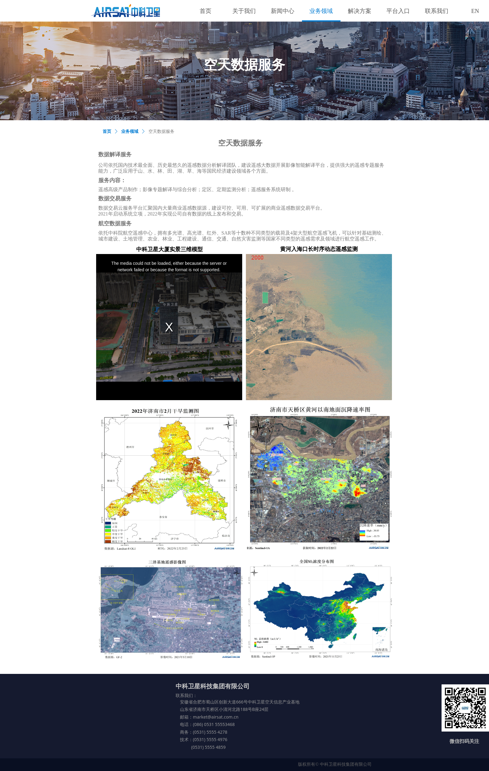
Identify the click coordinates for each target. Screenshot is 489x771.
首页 (107, 131)
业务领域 (129, 131)
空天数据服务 (161, 131)
